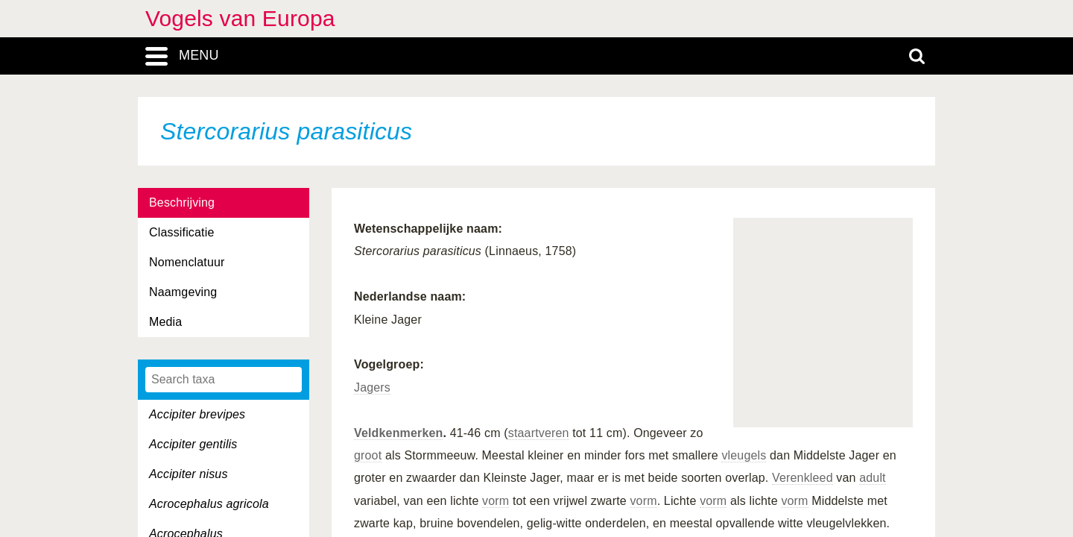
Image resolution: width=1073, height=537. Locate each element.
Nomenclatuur (187, 262)
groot (368, 455)
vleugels (743, 455)
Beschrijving (182, 202)
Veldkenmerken (398, 433)
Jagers (372, 387)
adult (872, 477)
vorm (495, 500)
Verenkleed (802, 477)
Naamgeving (183, 292)
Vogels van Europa (240, 18)
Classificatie (181, 232)
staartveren (538, 433)
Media (165, 321)
